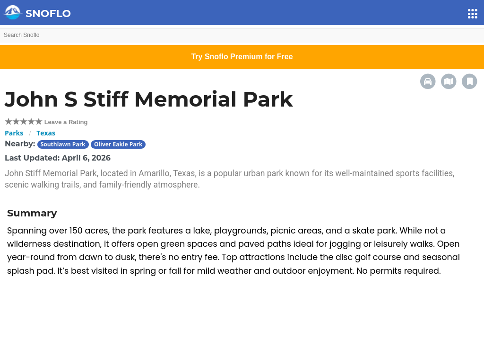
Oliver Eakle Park (118, 144)
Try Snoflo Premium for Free (242, 57)
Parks (14, 132)
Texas (45, 132)
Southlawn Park (63, 144)
